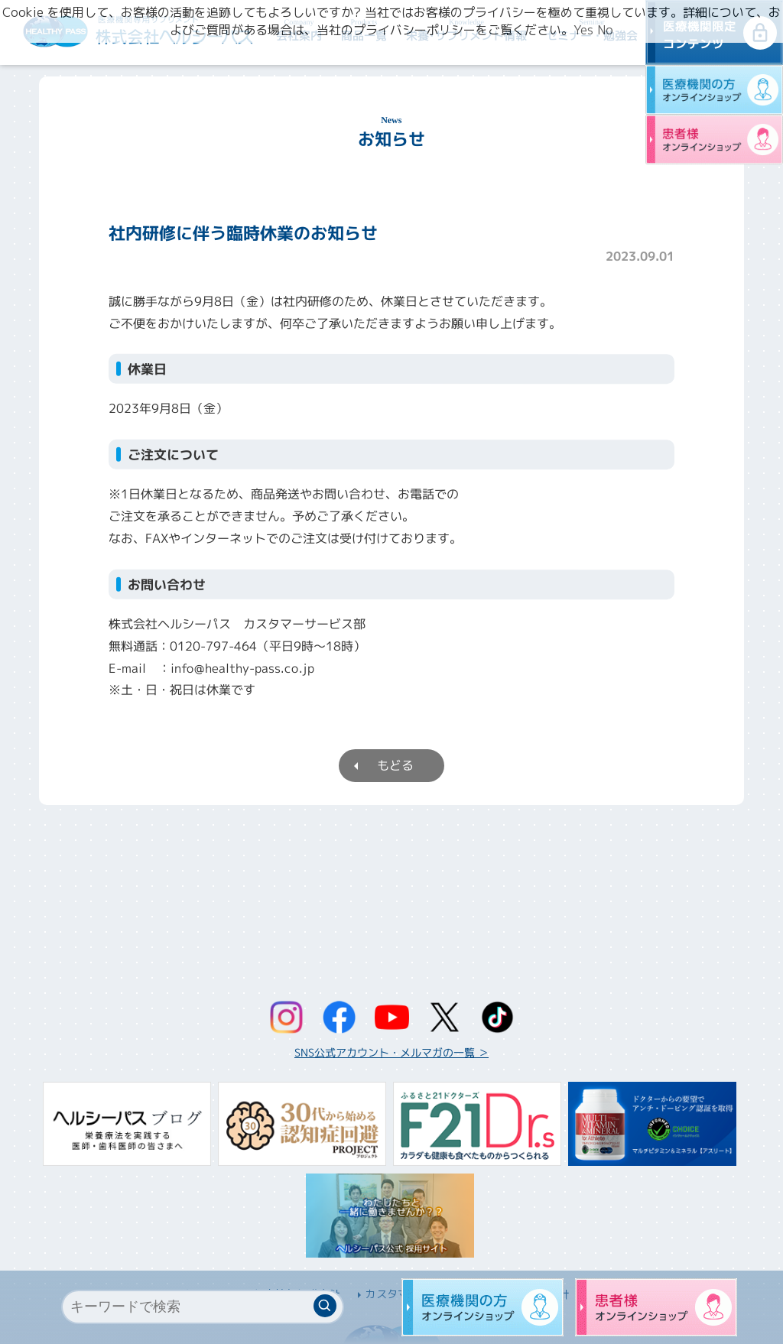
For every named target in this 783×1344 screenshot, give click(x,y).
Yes (583, 29)
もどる (395, 765)
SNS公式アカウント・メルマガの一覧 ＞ (391, 1052)
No (605, 29)
